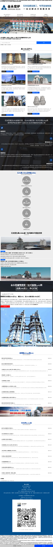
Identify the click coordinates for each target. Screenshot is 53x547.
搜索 (44, 42)
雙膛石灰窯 (12, 480)
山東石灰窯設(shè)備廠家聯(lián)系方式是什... (9, 450)
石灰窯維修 (9, 44)
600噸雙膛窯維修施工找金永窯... (34, 85)
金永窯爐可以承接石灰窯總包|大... (7, 439)
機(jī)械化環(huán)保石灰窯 (7, 85)
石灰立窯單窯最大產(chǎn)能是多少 (7, 433)
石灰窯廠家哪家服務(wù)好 (6, 461)
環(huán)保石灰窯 (20, 14)
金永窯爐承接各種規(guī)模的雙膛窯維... (8, 391)
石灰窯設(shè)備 (33, 14)
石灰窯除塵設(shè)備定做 (6, 380)
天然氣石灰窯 (4, 106)
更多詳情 (5, 306)
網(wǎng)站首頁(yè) (7, 14)
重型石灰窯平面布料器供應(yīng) (7, 358)
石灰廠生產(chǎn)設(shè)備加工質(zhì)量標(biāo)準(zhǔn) (11, 369)
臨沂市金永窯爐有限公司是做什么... (7, 428)
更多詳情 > (4, 71)
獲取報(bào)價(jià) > (10, 71)
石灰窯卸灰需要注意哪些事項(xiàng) (8, 467)
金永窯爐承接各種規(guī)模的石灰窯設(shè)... (9, 397)
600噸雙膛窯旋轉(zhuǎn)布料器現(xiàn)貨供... (9, 386)
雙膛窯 (5, 44)
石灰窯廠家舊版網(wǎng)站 (5, 480)
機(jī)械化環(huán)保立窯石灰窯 (7, 64)
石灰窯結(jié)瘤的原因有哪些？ (7, 456)
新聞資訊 (45, 14)
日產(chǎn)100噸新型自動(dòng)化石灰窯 (35, 64)
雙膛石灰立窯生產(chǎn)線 (32, 106)
